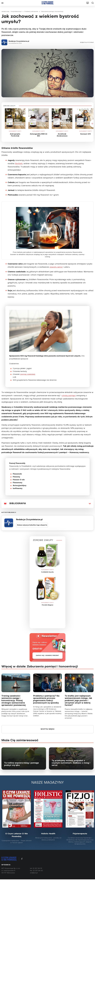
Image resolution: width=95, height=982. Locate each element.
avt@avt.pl (34, 873)
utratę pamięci (69, 396)
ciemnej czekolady (27, 375)
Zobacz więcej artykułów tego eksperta (32, 525)
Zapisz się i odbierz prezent (47, 656)
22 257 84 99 (37, 869)
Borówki (19, 164)
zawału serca (56, 267)
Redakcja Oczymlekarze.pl (19, 41)
